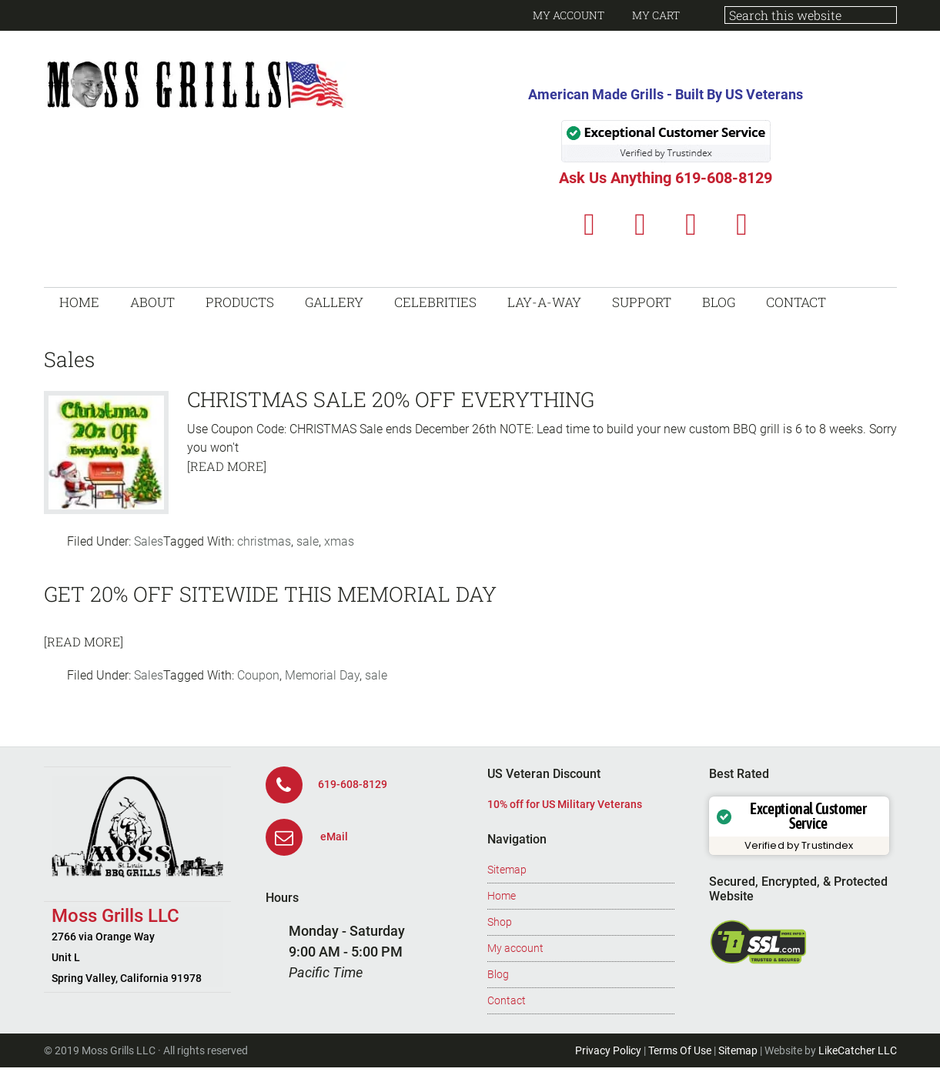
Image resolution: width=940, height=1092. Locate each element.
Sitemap (507, 869)
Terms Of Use (679, 1050)
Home (501, 896)
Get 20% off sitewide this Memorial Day (270, 593)
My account (515, 948)
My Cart (656, 15)
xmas (339, 541)
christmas (264, 541)
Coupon (258, 675)
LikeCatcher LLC (857, 1050)
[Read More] (226, 466)
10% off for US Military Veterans (564, 804)
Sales (148, 541)
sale (307, 541)
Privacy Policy (608, 1050)
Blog (498, 974)
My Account (568, 15)
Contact (506, 1000)
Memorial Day (322, 675)
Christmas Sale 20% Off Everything (390, 399)
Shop (499, 922)
